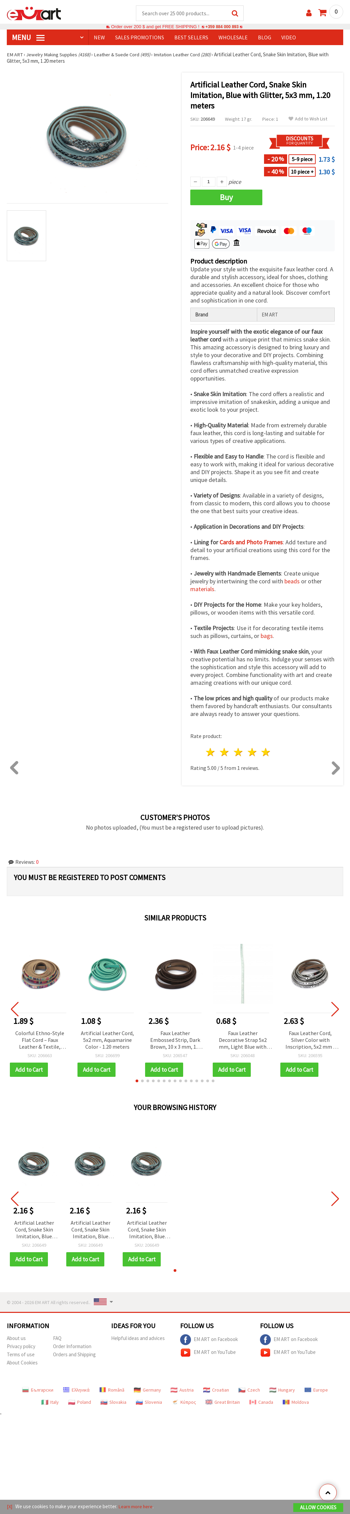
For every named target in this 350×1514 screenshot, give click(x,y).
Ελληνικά (76, 1390)
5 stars (266, 752)
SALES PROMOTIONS (139, 37)
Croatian (216, 1390)
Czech (249, 1390)
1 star (211, 752)
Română (111, 1390)
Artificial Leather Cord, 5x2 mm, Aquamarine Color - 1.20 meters (107, 1040)
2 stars (225, 752)
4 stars (252, 752)
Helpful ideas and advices (138, 1338)
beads (292, 581)
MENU (28, 37)
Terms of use (21, 1355)
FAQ (57, 1338)
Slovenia (149, 1402)
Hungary (282, 1390)
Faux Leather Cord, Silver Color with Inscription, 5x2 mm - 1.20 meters (310, 1040)
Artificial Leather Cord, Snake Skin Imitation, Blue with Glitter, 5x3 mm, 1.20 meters (34, 1230)
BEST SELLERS (191, 37)
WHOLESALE (233, 37)
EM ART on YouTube (208, 1352)
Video (288, 37)
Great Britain (223, 1402)
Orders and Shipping (74, 1355)
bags (267, 636)
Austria (182, 1390)
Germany (147, 1390)
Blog (264, 37)
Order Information (72, 1346)
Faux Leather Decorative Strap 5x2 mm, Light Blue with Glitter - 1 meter (243, 1040)
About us (16, 1338)
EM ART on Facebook (209, 1340)
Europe (316, 1390)
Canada (261, 1402)
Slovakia (113, 1402)
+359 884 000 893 (222, 27)
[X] (10, 1506)
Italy (50, 1402)
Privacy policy (21, 1346)
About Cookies (22, 1363)
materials (202, 589)
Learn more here (136, 1506)
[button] (137, 1081)
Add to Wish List (307, 119)
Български (37, 1390)
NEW (99, 37)
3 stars (238, 752)
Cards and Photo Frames (251, 542)
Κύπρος (184, 1402)
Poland (79, 1402)
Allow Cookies (318, 1508)
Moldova (296, 1402)
